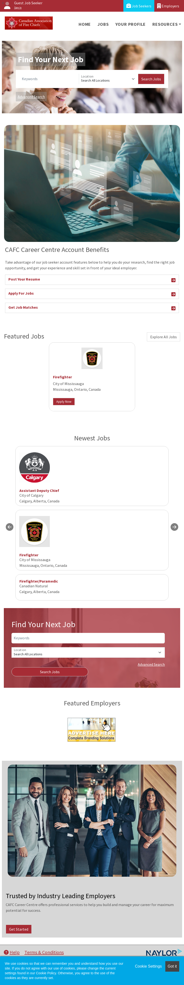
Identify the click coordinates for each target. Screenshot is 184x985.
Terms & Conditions (44, 952)
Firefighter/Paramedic (38, 581)
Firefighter (62, 377)
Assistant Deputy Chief (39, 490)
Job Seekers (138, 6)
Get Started (18, 929)
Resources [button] (165, 24)
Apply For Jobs (92, 294)
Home (85, 24)
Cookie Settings (148, 966)
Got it (172, 966)
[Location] (108, 79)
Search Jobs (151, 79)
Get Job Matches (92, 308)
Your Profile (130, 24)
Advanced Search (31, 96)
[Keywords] (49, 79)
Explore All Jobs (163, 336)
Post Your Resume (92, 280)
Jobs (103, 24)
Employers (168, 6)
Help (12, 952)
